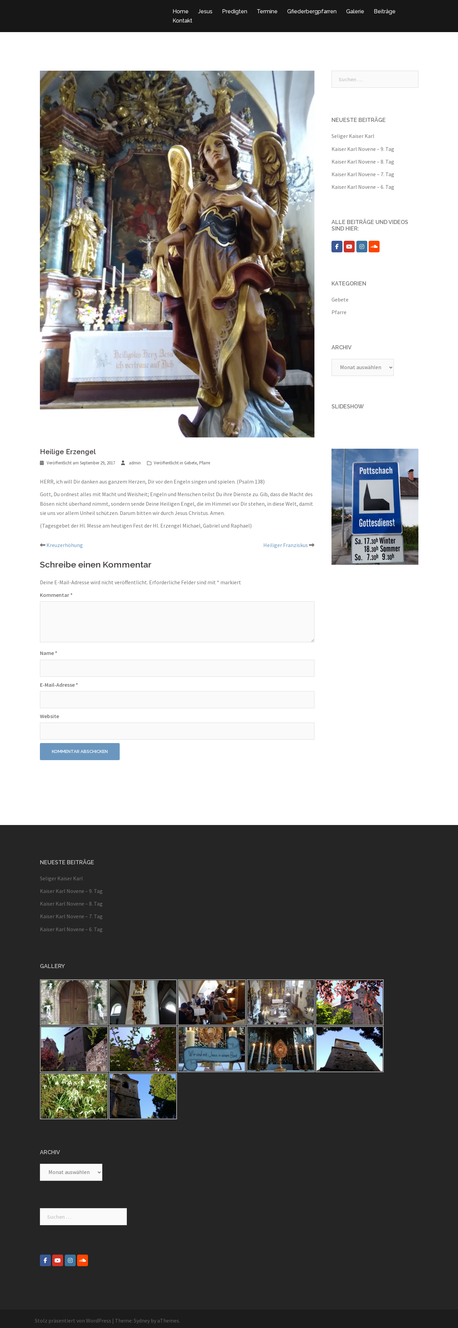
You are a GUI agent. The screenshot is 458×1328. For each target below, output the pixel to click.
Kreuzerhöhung (64, 545)
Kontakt (182, 20)
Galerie (355, 11)
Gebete (190, 463)
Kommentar (56, 594)
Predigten (234, 11)
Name (48, 652)
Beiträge (385, 11)
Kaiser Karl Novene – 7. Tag (362, 174)
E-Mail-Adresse (59, 684)
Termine (267, 11)
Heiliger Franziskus (285, 545)
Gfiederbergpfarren (312, 11)
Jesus (205, 11)
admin (135, 463)
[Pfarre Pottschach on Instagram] (361, 246)
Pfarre (204, 463)
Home (181, 11)
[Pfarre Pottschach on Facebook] (336, 246)
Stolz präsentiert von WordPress (73, 1320)
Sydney (142, 1320)
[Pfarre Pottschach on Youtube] (349, 246)
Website (49, 716)
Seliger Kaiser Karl (352, 135)
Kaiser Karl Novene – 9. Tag (362, 148)
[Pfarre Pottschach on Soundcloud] (374, 246)
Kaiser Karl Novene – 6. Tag (362, 186)
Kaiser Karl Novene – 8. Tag (362, 161)
